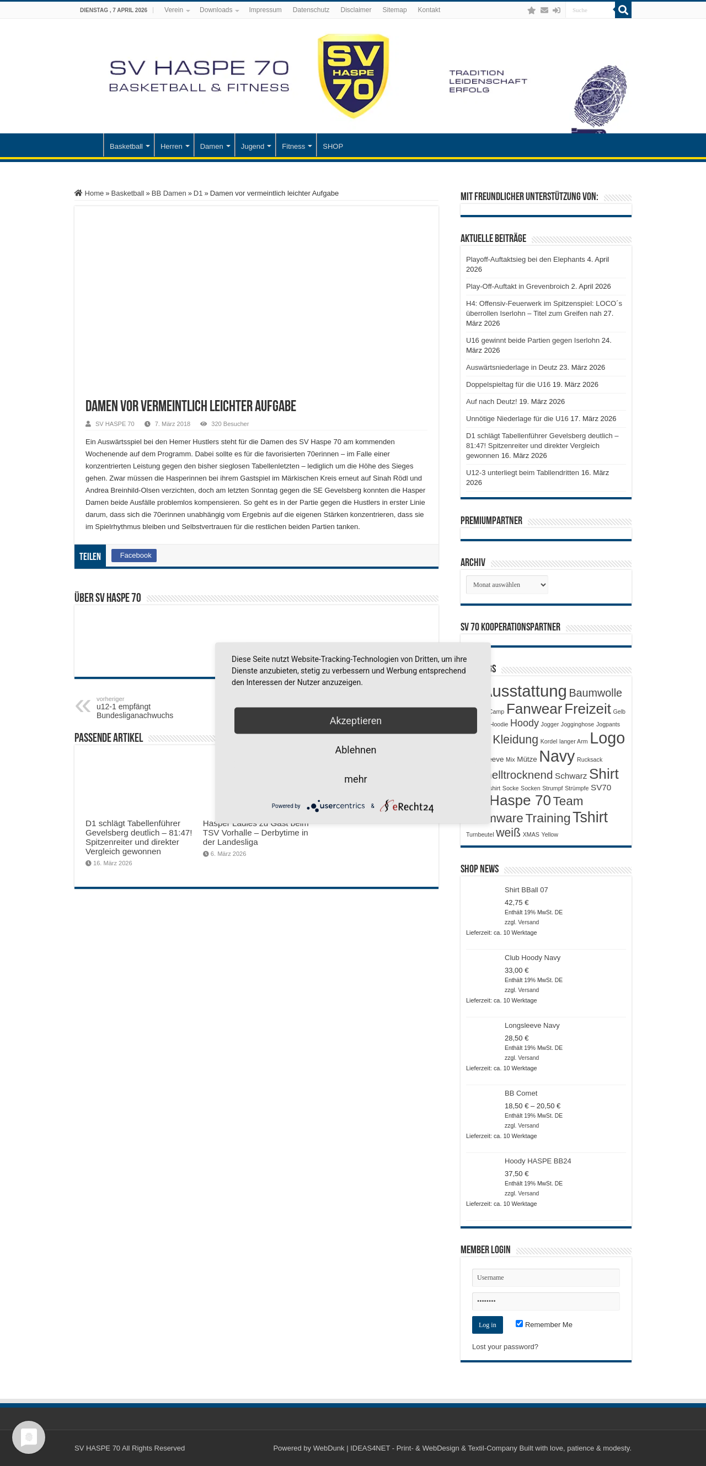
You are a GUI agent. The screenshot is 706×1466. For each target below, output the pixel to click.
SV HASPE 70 (115, 424)
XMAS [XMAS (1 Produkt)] (531, 834)
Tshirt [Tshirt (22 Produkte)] (590, 817)
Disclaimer (356, 10)
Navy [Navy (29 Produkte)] (557, 756)
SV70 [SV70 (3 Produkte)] (601, 787)
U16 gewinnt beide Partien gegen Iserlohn (533, 340)
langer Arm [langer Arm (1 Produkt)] (573, 741)
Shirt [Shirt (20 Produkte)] (604, 774)
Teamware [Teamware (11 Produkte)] (494, 818)
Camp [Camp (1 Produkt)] (496, 711)
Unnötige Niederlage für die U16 (517, 418)
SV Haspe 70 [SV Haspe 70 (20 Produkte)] (508, 800)
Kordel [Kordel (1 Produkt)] (549, 741)
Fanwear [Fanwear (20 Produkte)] (534, 708)
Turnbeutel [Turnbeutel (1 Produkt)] (480, 834)
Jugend (253, 146)
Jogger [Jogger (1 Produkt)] (550, 724)
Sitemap (395, 10)
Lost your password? (505, 1347)
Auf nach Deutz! (491, 401)
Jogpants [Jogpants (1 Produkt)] (608, 724)
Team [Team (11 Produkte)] (568, 801)
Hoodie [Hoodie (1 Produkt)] (499, 724)
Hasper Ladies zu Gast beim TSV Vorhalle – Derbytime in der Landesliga (256, 832)
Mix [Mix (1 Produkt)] (510, 759)
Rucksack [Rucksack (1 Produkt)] (589, 759)
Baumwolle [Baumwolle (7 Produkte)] (595, 693)
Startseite (88, 145)
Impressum (265, 10)
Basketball (126, 146)
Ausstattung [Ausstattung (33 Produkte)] (524, 691)
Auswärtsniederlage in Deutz (511, 367)
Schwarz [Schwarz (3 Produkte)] (571, 775)
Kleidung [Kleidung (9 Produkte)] (515, 739)
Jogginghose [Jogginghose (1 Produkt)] (577, 724)
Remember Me (544, 1325)
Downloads (216, 10)
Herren (172, 146)
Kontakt (429, 10)
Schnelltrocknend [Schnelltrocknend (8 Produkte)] (509, 774)
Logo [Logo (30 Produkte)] (607, 738)
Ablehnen (355, 750)
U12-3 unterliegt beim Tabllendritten (522, 472)
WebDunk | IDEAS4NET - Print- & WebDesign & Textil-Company (415, 1448)
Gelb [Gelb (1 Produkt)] (619, 711)
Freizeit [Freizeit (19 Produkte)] (587, 708)
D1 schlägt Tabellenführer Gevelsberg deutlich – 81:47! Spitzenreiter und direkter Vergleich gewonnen (138, 837)
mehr (355, 779)
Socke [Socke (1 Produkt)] (510, 788)
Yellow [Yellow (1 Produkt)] (550, 834)
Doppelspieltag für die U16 (508, 384)
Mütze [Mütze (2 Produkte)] (527, 759)
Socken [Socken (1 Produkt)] (531, 788)
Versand (528, 922)
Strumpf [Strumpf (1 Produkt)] (552, 788)
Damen (211, 146)
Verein (173, 10)
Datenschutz (311, 10)
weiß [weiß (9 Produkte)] (508, 832)
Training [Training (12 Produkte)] (547, 818)
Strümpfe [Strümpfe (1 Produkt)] (577, 788)
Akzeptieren (356, 720)
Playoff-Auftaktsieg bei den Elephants (525, 259)
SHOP (333, 146)
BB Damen (169, 193)
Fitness (293, 146)
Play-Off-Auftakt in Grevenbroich (517, 286)
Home (89, 193)
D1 (198, 193)
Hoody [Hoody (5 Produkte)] (524, 723)
